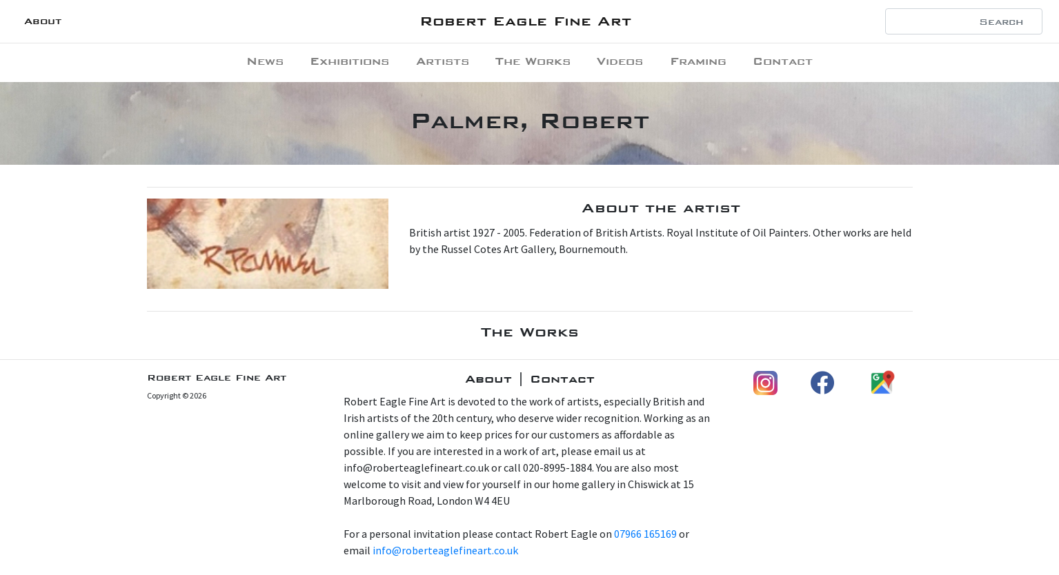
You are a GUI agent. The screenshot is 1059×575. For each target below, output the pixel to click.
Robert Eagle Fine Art (525, 21)
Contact (783, 61)
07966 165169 (645, 534)
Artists (442, 61)
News (265, 61)
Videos (620, 61)
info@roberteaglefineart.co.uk (445, 550)
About (42, 21)
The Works (533, 61)
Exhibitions (349, 61)
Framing (698, 61)
